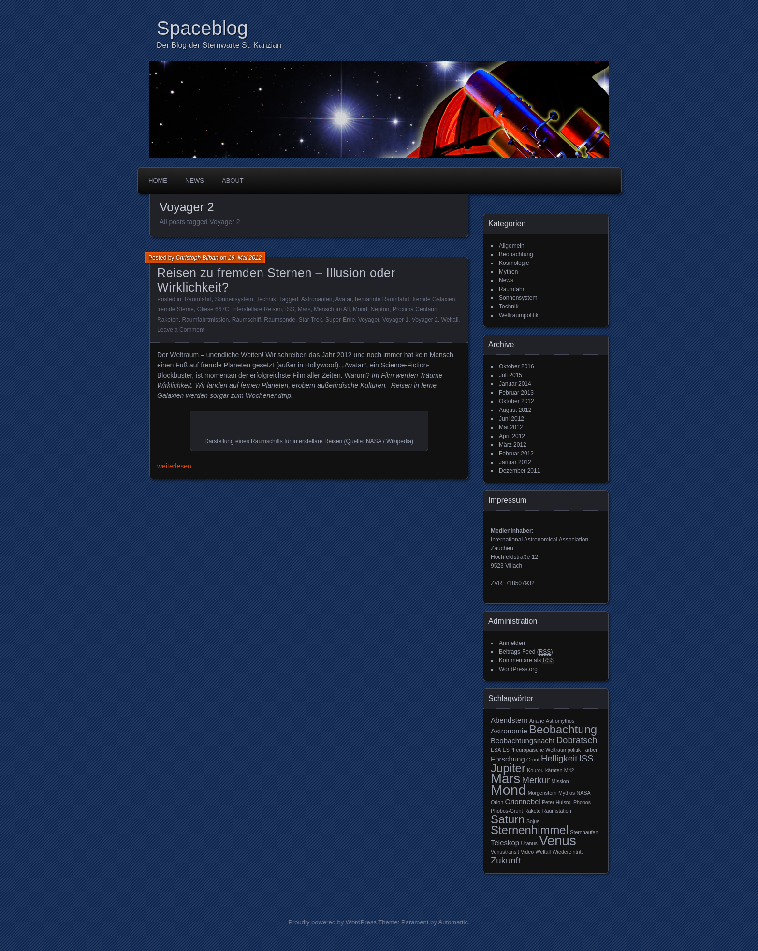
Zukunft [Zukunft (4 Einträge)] (506, 860)
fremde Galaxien (433, 299)
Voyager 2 (425, 319)
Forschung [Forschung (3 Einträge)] (508, 759)
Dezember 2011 (519, 471)
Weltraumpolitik (519, 315)
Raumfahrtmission (205, 319)
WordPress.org (518, 669)
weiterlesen (174, 466)
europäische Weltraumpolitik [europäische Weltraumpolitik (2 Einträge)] (548, 750)
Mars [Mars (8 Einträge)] (505, 778)
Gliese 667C (213, 309)
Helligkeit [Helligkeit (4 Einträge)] (559, 758)
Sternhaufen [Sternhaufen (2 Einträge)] (584, 832)
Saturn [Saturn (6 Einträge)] (508, 819)
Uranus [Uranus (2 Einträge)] (529, 843)
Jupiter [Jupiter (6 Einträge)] (508, 768)
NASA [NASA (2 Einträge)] (584, 793)
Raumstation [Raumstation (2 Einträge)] (556, 811)
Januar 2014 (515, 383)
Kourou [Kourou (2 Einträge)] (535, 770)
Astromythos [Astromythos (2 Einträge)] (560, 721)
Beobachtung (516, 254)
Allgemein (512, 245)
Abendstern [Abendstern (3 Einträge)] (509, 720)
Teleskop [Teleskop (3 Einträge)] (505, 842)
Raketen (168, 319)
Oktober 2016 (516, 366)
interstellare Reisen (257, 309)
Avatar (343, 299)
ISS (289, 309)
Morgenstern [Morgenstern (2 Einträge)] (542, 793)
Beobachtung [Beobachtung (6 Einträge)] (563, 729)
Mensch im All (332, 309)
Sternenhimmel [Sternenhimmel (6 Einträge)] (529, 829)
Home (157, 180)
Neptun (380, 309)
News (194, 180)
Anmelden (512, 643)
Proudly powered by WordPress (332, 922)
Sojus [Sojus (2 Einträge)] (532, 821)
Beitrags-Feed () (526, 652)
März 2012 (512, 444)
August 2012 (515, 410)
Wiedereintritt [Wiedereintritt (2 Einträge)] (568, 852)
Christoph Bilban (197, 257)
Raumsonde (279, 319)
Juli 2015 (510, 375)
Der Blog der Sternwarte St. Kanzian (219, 45)
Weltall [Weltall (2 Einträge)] (543, 852)
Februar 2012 (516, 453)
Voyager (368, 319)
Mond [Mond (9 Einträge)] (508, 790)
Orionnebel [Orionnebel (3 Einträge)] (522, 801)
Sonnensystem (234, 299)
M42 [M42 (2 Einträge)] (569, 770)
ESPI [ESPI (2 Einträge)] (508, 750)
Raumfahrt (198, 299)
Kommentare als (526, 660)
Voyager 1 (395, 319)
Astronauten (317, 299)
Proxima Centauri (415, 309)
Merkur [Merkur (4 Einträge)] (536, 780)
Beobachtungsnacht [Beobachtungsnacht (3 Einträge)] (522, 740)
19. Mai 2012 (245, 257)
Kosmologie (514, 263)
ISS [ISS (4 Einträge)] (586, 758)
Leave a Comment (180, 329)
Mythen (508, 271)
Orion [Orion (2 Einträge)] (497, 802)
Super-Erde (340, 319)
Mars (304, 309)
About (233, 180)
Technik (266, 299)
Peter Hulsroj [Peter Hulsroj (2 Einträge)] (557, 802)
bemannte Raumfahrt (382, 299)
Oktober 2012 (516, 401)
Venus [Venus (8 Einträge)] (557, 840)
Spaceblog (202, 28)
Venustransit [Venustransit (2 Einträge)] (505, 852)
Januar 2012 (515, 462)
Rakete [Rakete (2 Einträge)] (533, 811)
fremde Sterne (175, 309)
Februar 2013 (516, 392)
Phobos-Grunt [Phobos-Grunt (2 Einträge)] (507, 811)
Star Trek (310, 319)
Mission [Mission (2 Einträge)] (560, 781)
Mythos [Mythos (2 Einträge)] (566, 793)
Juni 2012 (511, 418)
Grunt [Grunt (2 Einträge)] (532, 759)
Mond (360, 309)
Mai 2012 (511, 427)
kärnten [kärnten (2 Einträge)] (554, 770)
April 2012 (512, 436)
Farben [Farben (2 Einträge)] (590, 750)
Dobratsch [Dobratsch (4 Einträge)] (577, 740)
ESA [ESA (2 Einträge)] (496, 750)
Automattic (453, 922)
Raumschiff (246, 319)
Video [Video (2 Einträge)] (527, 852)
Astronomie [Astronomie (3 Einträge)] (509, 731)
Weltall (450, 319)
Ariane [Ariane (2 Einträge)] (536, 721)
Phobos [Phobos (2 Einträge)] (582, 802)
